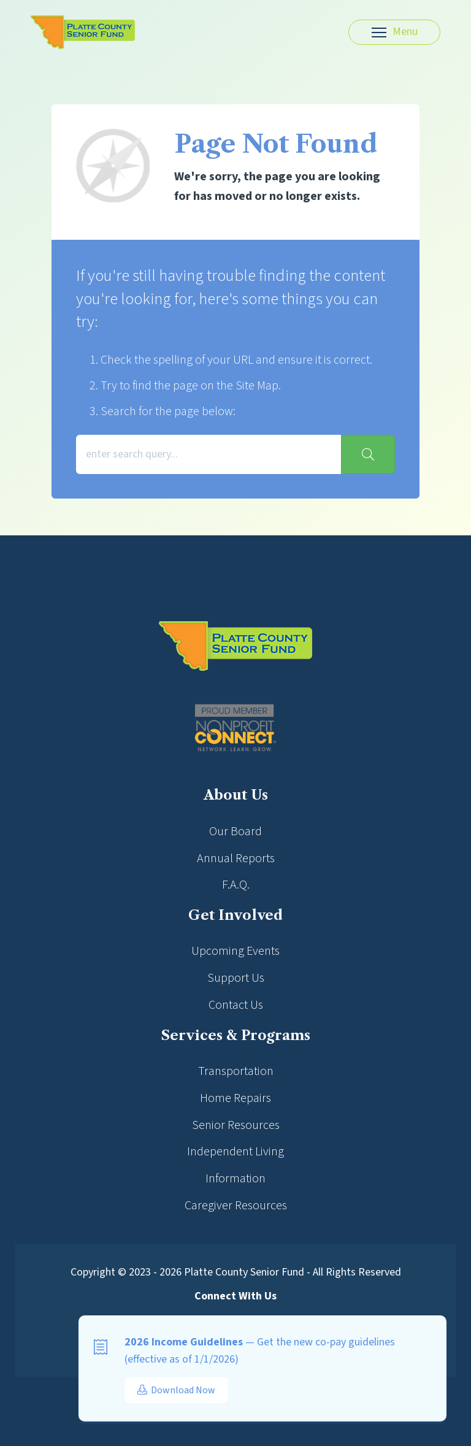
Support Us (235, 978)
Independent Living (235, 1151)
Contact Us (236, 1005)
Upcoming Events (235, 951)
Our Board (235, 831)
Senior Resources (236, 1125)
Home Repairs (235, 1098)
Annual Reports (236, 858)
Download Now (176, 1390)
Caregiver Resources (236, 1205)
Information (235, 1178)
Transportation (236, 1071)
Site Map (257, 385)
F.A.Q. (236, 884)
